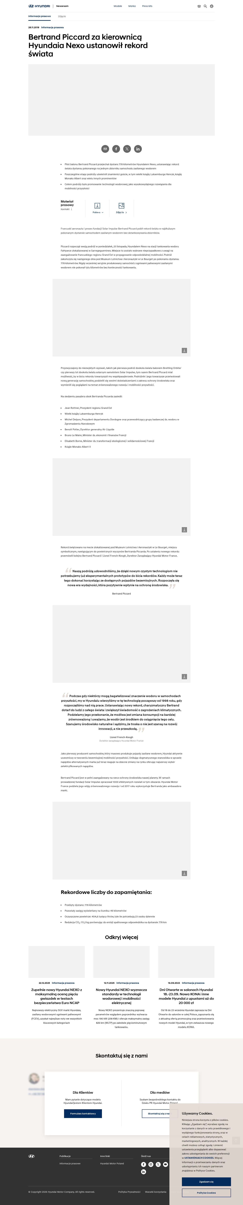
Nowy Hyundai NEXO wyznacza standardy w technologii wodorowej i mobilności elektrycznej (121, 994)
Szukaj (205, 6)
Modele (118, 6)
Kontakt (65, 207)
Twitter (127, 147)
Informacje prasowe (70, 1161)
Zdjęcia (62, 16)
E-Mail (105, 147)
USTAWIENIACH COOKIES (199, 1157)
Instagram (150, 1162)
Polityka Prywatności (129, 1190)
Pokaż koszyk (199, 6)
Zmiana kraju (212, 6)
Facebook (116, 147)
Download (184, 349)
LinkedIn (138, 147)
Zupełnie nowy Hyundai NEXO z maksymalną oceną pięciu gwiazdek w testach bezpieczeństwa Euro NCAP (56, 994)
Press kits (147, 6)
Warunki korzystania (155, 1190)
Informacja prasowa (39, 16)
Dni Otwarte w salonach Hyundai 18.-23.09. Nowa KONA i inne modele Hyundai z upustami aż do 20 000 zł (186, 994)
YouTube (165, 1162)
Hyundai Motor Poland (112, 1161)
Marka (132, 6)
